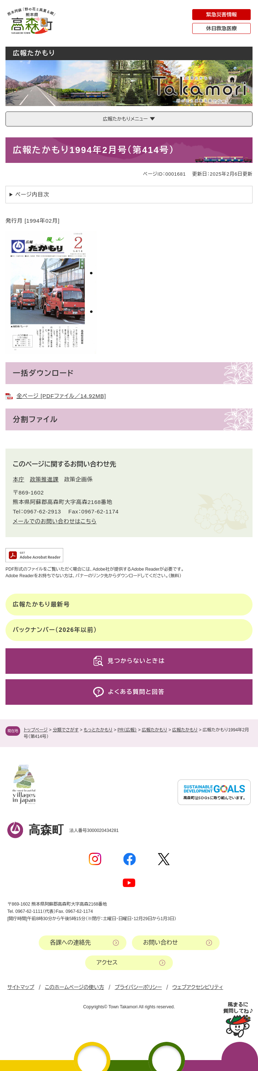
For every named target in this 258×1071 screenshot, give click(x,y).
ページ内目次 (32, 194)
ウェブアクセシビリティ (197, 987)
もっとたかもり (98, 729)
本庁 (18, 479)
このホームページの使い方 (74, 987)
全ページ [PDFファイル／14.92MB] (61, 396)
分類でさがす (66, 729)
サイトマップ (20, 987)
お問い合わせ (160, 942)
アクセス (107, 962)
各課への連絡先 (70, 942)
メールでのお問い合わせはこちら (54, 521)
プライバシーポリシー (138, 987)
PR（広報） (127, 729)
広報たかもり (154, 729)
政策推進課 (44, 479)
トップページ (36, 729)
